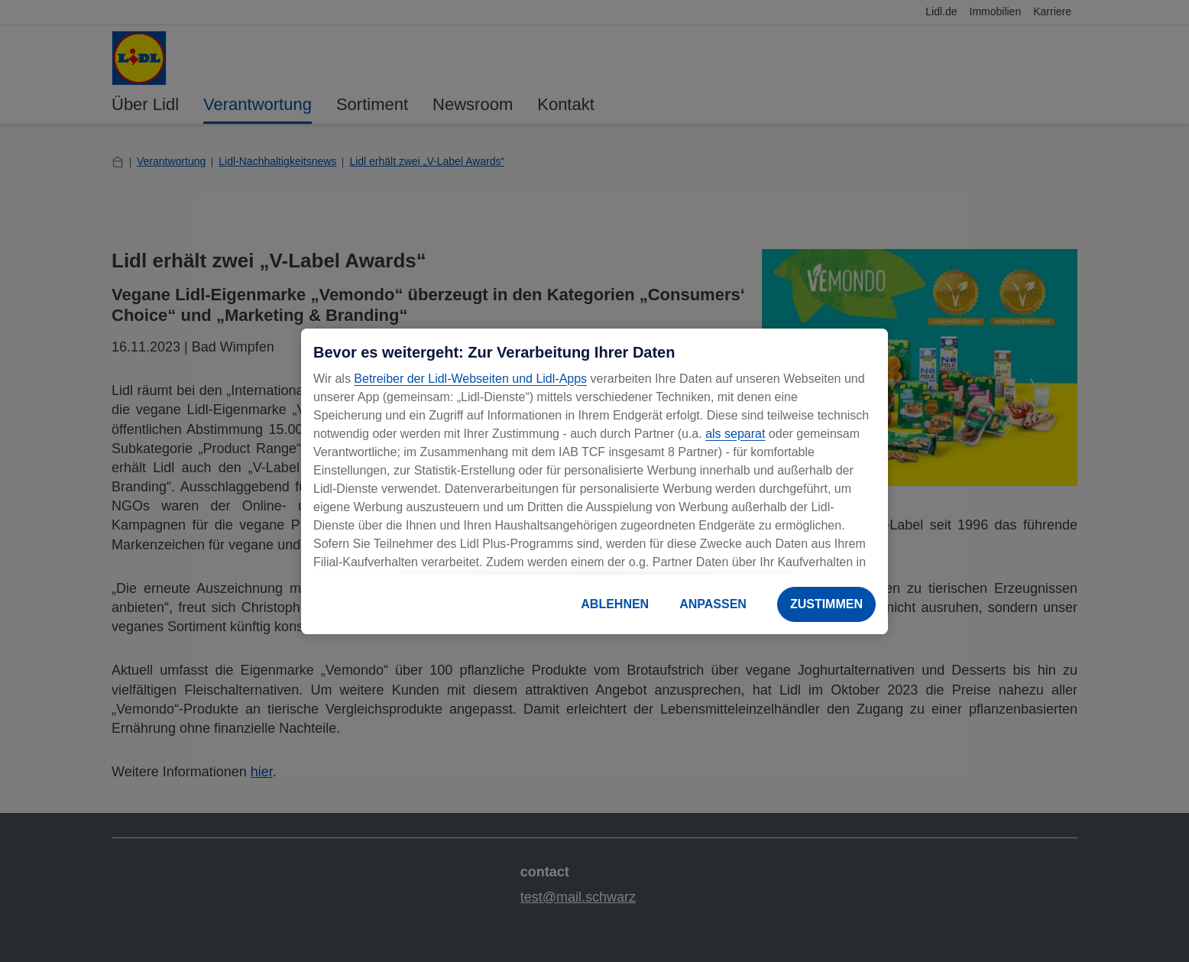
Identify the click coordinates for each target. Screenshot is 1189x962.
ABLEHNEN (615, 604)
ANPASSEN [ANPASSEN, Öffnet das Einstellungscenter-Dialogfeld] (713, 604)
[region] (594, 481)
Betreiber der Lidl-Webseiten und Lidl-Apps (470, 378)
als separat (735, 433)
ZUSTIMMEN (826, 604)
